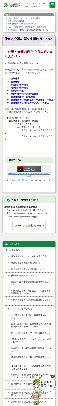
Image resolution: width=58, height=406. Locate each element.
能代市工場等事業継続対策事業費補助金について (31, 283)
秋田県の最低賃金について (23, 275)
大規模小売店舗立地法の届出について (29, 402)
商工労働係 (15, 244)
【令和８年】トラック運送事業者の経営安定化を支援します (31, 367)
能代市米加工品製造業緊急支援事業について (31, 349)
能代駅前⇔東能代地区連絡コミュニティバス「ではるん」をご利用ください (31, 376)
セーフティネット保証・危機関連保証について (31, 316)
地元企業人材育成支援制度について (27, 269)
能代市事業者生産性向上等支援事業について (31, 358)
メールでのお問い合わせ (28, 225)
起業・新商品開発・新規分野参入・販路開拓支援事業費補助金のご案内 (31, 325)
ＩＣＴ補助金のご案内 (21, 309)
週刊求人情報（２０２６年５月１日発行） (31, 256)
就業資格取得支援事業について (25, 263)
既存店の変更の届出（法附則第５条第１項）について (30, 394)
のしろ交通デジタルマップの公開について (31, 333)
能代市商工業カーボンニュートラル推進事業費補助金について (31, 292)
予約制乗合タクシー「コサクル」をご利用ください (31, 340)
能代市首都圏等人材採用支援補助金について (31, 301)
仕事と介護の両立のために (22, 180)
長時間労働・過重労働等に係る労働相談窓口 (31, 385)
